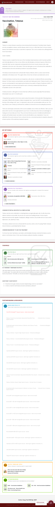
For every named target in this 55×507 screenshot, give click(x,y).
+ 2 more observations (10, 146)
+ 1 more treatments (10, 203)
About (48, 2)
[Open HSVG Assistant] (51, 502)
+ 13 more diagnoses (10, 181)
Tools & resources (29, 2)
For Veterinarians (40, 2)
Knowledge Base (19, 2)
